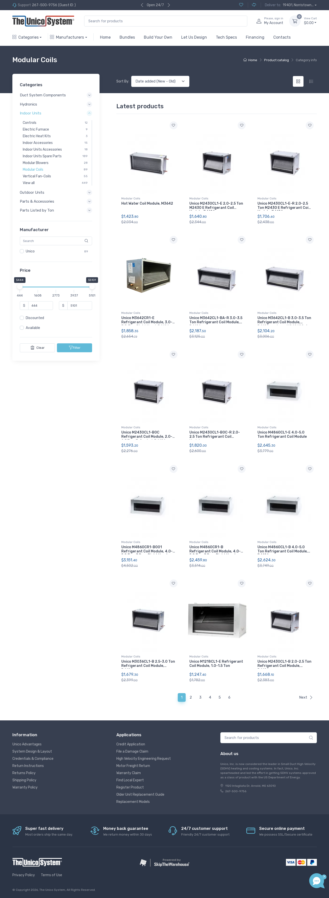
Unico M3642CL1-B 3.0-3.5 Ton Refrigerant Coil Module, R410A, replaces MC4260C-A (284, 322)
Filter (74, 348)
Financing (255, 37)
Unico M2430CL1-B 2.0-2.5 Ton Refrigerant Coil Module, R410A (284, 665)
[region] (56, 251)
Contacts (282, 37)
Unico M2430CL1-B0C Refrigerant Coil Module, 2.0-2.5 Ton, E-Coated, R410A (146, 436)
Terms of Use (51, 875)
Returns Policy (24, 773)
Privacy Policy (23, 875)
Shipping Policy (24, 780)
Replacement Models (133, 802)
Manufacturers (67, 37)
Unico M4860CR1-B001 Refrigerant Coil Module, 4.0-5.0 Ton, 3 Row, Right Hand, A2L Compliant (147, 553)
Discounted (35, 318)
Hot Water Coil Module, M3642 (147, 203)
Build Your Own (158, 37)
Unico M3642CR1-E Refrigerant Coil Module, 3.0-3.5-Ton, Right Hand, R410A (146, 322)
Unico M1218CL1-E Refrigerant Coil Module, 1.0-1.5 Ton (216, 663)
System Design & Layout (32, 751)
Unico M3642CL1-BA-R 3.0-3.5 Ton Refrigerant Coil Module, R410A (215, 322)
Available (33, 328)
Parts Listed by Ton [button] (37, 210)
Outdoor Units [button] (32, 192)
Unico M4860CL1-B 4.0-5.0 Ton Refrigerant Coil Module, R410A (282, 551)
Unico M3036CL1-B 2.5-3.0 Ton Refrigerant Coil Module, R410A (148, 665)
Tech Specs (226, 37)
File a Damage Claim (132, 751)
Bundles (127, 37)
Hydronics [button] (28, 104)
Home (105, 37)
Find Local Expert (130, 780)
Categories (25, 37)
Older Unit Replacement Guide (140, 794)
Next (306, 697)
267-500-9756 (44, 5)
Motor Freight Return (133, 766)
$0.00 (310, 21)
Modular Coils (130, 198)
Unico (30, 251)
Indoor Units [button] (30, 113)
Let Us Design (194, 37)
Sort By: (122, 81)
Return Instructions (28, 766)
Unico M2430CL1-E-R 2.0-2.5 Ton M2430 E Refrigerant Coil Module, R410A (283, 207)
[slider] (20, 287)
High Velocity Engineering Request (143, 759)
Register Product (130, 787)
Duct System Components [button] (43, 95)
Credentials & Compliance (32, 759)
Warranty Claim (128, 773)
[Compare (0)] (252, 5)
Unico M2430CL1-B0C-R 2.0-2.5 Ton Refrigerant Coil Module (214, 436)
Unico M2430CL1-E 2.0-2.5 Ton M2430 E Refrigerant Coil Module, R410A (216, 207)
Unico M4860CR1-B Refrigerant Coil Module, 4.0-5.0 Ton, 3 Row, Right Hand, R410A (215, 553)
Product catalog (276, 60)
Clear (37, 348)
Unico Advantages (27, 744)
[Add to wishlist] (173, 125)
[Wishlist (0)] (241, 5)
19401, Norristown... (298, 5)
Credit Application (130, 744)
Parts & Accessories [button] (37, 201)
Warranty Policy (25, 787)
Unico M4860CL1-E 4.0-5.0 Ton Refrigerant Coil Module (282, 434)
